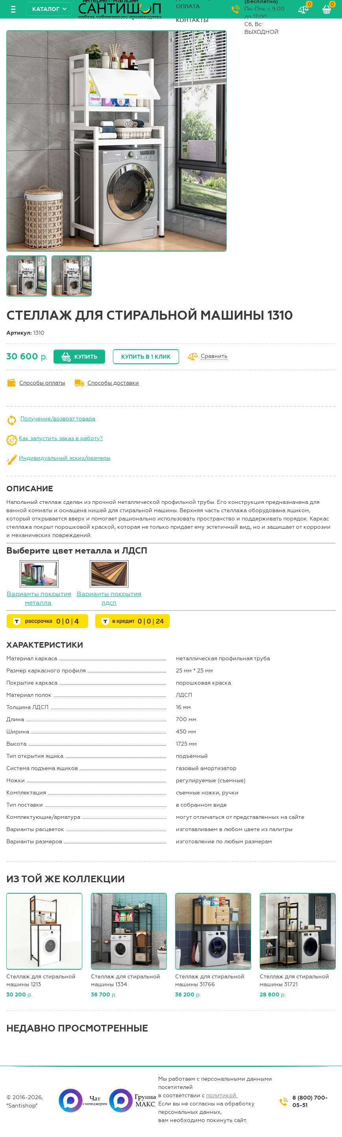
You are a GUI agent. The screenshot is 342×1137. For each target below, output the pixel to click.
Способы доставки (113, 383)
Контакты (192, 20)
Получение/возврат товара (57, 418)
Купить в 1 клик (146, 357)
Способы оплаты (42, 383)
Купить (85, 357)
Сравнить (214, 356)
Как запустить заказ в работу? (61, 438)
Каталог (46, 9)
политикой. (221, 1095)
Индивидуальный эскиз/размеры (65, 458)
